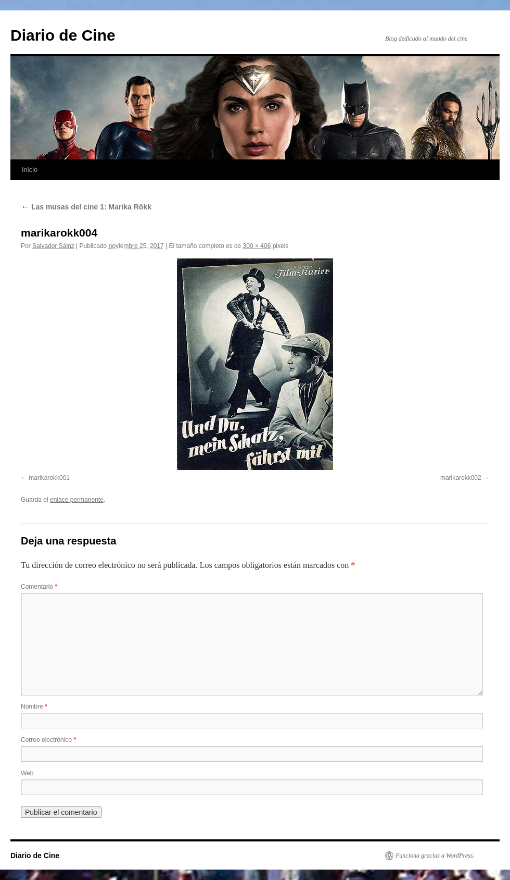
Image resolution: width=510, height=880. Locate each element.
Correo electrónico (48, 739)
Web (27, 773)
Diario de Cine (63, 35)
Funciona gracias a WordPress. (435, 855)
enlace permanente (77, 499)
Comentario (39, 586)
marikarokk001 (49, 477)
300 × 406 (257, 246)
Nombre (34, 706)
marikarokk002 (460, 477)
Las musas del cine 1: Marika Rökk (86, 207)
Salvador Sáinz (53, 246)
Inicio (29, 169)
